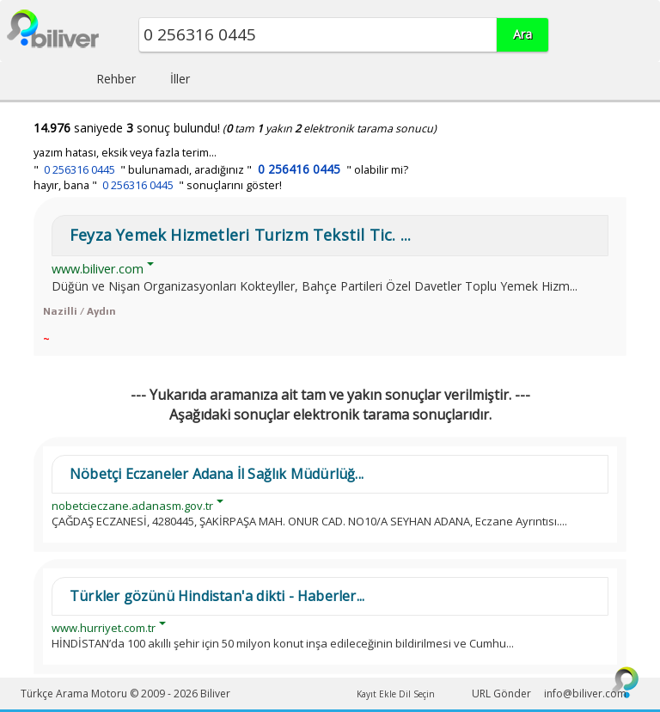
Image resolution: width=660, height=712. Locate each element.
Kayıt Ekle (376, 694)
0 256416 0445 (299, 169)
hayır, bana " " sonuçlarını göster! (158, 185)
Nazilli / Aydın (79, 311)
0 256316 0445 (79, 170)
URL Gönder (501, 693)
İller (180, 79)
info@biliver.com (585, 693)
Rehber (116, 79)
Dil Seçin (417, 694)
